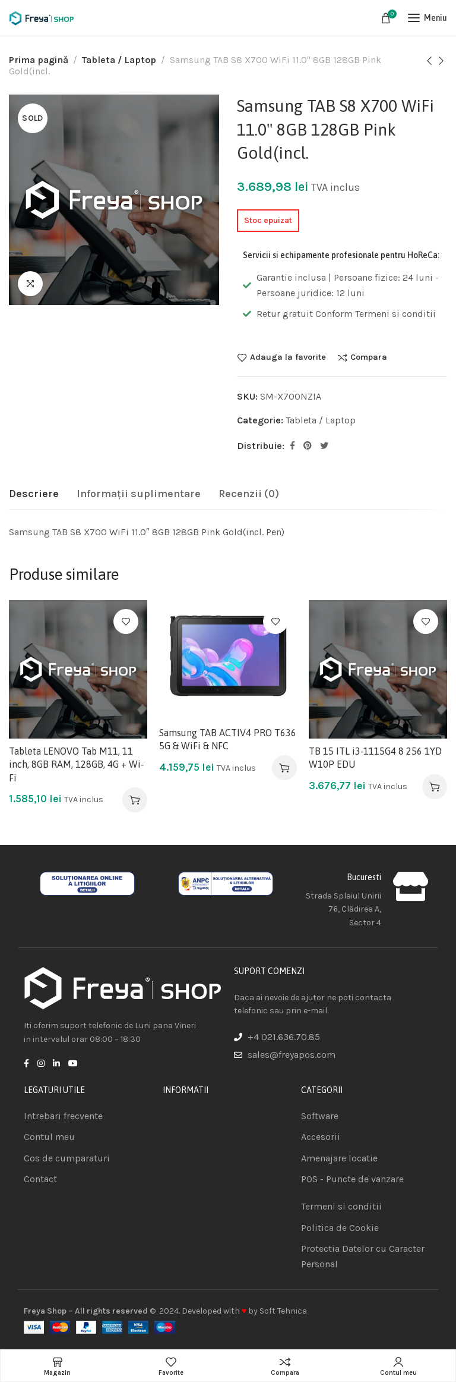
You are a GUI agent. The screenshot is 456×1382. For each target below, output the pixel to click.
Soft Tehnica (283, 1311)
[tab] (34, 494)
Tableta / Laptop (119, 59)
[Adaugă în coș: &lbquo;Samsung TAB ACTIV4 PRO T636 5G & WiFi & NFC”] (284, 767)
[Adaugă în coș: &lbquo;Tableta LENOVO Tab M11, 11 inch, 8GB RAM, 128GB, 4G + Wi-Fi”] (134, 799)
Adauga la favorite (288, 357)
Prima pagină (38, 59)
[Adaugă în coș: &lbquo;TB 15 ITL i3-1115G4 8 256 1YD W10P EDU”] (434, 786)
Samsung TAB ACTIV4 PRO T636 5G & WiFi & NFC (227, 739)
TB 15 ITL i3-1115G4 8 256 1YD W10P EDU (375, 757)
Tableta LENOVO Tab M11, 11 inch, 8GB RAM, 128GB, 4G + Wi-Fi (76, 764)
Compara (368, 357)
